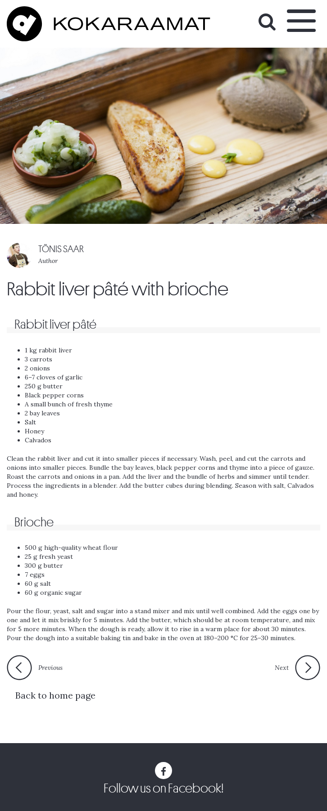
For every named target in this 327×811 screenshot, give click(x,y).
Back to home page (55, 695)
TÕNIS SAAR (61, 249)
